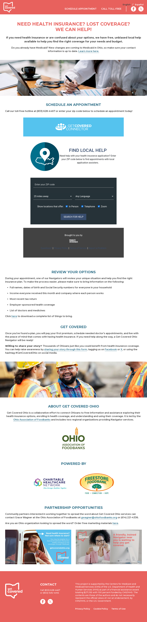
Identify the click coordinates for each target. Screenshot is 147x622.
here (14, 316)
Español (139, 4)
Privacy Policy (82, 608)
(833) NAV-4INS (51, 593)
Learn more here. (88, 51)
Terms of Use (118, 608)
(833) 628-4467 (52, 590)
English (127, 4)
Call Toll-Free (111, 8)
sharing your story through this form (65, 349)
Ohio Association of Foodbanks (32, 419)
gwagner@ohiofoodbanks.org (99, 517)
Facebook (111, 349)
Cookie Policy (100, 608)
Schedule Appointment (81, 8)
